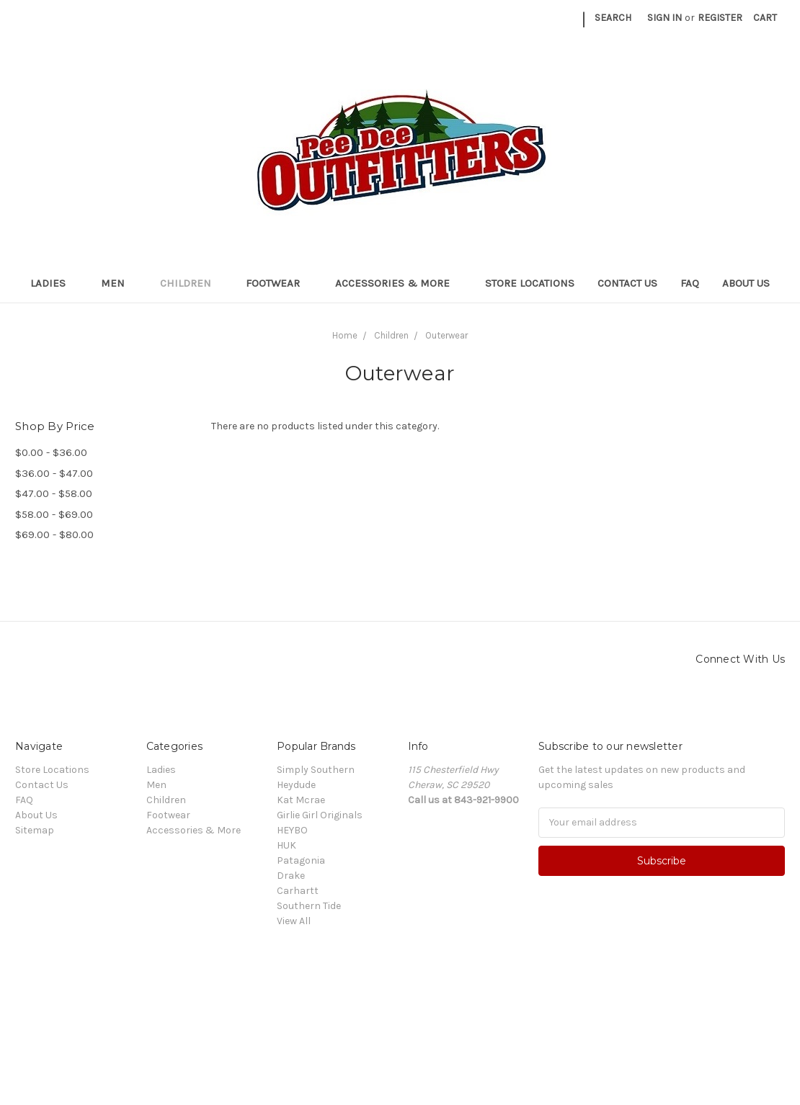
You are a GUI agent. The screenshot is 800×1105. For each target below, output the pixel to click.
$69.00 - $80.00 (54, 534)
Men (119, 283)
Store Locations (529, 283)
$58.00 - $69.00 (54, 514)
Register (720, 18)
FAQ (689, 283)
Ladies (54, 283)
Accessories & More (398, 283)
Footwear (279, 283)
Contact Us (627, 283)
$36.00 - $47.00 (54, 473)
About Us (746, 283)
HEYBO (292, 830)
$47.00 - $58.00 (53, 493)
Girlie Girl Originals (320, 815)
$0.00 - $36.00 (51, 452)
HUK (286, 845)
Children (191, 283)
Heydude (296, 785)
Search (613, 18)
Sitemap (34, 830)
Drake (291, 875)
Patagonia (301, 860)
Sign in (664, 18)
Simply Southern (316, 770)
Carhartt (298, 891)
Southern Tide (309, 906)
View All (294, 921)
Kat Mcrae (301, 800)
